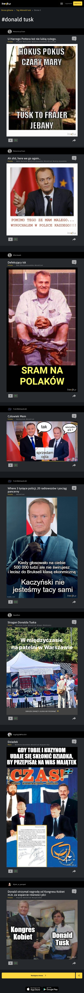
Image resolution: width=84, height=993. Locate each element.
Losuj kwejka (79, 976)
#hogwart (19, 42)
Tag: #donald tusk (23, 10)
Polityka (10, 42)
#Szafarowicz (47, 625)
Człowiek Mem (17, 416)
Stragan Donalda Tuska (22, 622)
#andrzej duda (20, 419)
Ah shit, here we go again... (24, 158)
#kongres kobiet (37, 897)
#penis (18, 161)
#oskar (25, 625)
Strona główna (7, 10)
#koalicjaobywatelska (27, 265)
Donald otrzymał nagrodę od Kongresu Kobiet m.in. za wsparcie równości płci (36, 893)
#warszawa (18, 625)
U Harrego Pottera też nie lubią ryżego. (32, 38)
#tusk (18, 265)
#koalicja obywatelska (60, 161)
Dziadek (13, 741)
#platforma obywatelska (39, 42)
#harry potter (27, 42)
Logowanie (68, 3)
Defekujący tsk (17, 262)
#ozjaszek (43, 745)
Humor (10, 625)
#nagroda (19, 897)
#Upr (48, 745)
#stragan (39, 625)
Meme (9, 745)
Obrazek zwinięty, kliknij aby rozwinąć (40, 711)
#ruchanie (24, 161)
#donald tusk (52, 42)
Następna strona (38, 976)
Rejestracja (77, 3)
